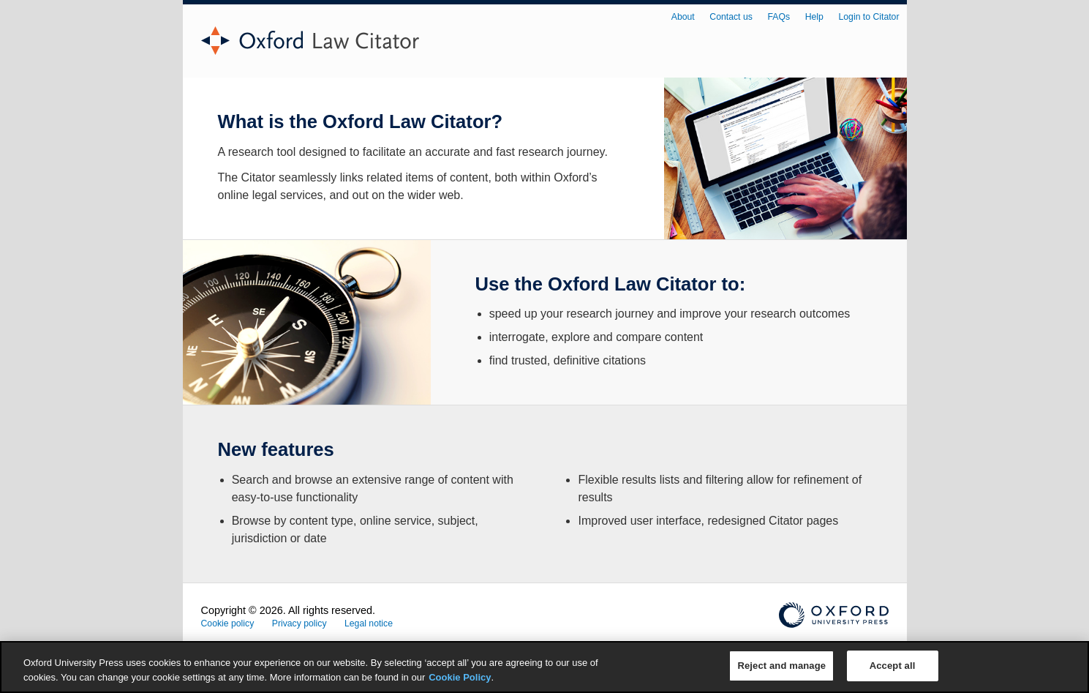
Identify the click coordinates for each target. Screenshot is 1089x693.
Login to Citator (869, 17)
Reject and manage (781, 665)
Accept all (893, 665)
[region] (544, 667)
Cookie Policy (460, 677)
